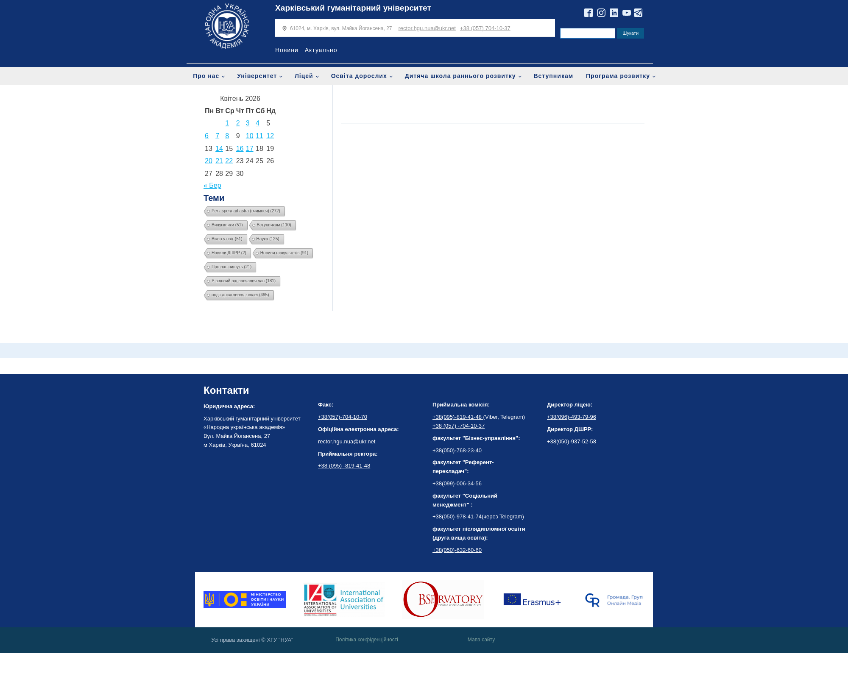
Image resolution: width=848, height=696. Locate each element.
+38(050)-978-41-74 (457, 516)
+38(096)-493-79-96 (571, 417)
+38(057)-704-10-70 (342, 417)
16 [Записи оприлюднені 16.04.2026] (240, 148)
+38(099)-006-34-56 (457, 483)
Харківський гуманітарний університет (353, 7)
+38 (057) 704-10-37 (485, 28)
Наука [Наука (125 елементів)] (268, 239)
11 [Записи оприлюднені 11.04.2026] (259, 135)
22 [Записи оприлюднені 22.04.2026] (229, 160)
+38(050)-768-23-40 (457, 450)
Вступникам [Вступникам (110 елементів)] (274, 225)
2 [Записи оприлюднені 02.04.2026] (238, 123)
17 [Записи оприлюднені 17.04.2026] (250, 148)
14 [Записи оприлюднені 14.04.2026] (219, 148)
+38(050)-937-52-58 (571, 441)
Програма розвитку (618, 75)
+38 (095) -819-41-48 (344, 465)
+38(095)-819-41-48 (457, 417)
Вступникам (553, 75)
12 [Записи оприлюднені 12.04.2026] (270, 135)
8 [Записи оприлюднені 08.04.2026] (227, 135)
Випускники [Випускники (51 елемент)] (227, 225)
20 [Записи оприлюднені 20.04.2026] (208, 160)
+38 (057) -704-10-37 (458, 426)
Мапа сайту (481, 640)
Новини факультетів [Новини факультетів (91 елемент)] (284, 253)
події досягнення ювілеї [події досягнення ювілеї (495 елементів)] (240, 294)
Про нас (206, 75)
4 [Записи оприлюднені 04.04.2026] (257, 123)
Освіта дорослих (359, 75)
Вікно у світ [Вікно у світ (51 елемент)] (227, 239)
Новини (286, 50)
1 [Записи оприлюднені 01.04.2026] (227, 123)
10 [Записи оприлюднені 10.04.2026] (250, 135)
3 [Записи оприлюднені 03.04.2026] (248, 123)
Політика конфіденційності (366, 640)
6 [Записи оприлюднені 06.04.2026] (207, 135)
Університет (257, 75)
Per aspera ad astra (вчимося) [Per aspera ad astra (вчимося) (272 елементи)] (246, 211)
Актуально (321, 50)
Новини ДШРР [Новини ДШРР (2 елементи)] (229, 253)
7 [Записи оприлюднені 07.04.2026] (217, 135)
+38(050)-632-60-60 (457, 550)
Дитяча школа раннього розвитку (460, 75)
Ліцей (304, 75)
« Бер (212, 185)
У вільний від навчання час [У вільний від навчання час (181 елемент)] (244, 280)
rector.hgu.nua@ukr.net (427, 28)
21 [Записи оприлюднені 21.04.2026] (219, 160)
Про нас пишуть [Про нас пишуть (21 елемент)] (231, 266)
